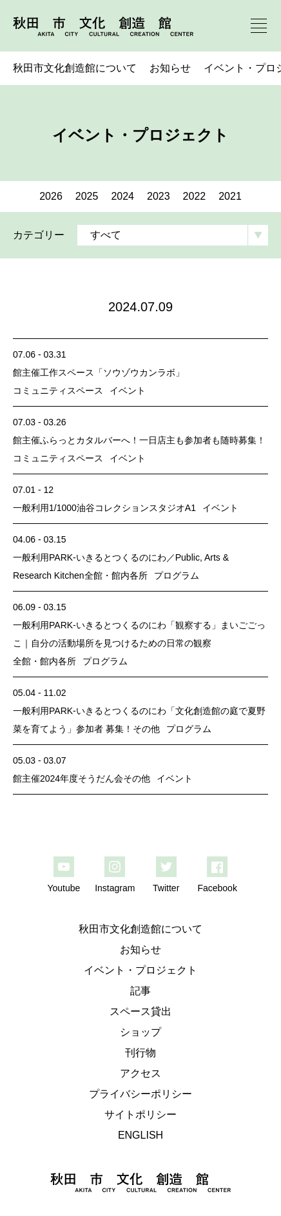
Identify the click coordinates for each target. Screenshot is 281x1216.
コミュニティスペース (58, 390)
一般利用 (31, 508)
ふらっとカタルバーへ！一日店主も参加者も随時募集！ (153, 440)
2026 (51, 196)
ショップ (140, 1032)
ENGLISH (140, 1135)
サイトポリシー (140, 1114)
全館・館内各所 (116, 575)
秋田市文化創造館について (75, 68)
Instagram (115, 888)
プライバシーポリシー (140, 1093)
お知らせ (170, 68)
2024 (122, 196)
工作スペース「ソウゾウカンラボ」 (112, 372)
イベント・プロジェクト (140, 970)
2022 (194, 196)
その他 (146, 729)
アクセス (140, 1073)
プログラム (176, 575)
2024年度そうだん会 (81, 778)
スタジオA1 (172, 508)
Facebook (217, 888)
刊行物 (140, 1052)
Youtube (63, 888)
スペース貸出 (140, 1011)
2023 (158, 196)
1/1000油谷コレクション (99, 508)
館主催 (26, 372)
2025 (87, 196)
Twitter (166, 888)
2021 (230, 196)
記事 (140, 990)
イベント (128, 390)
